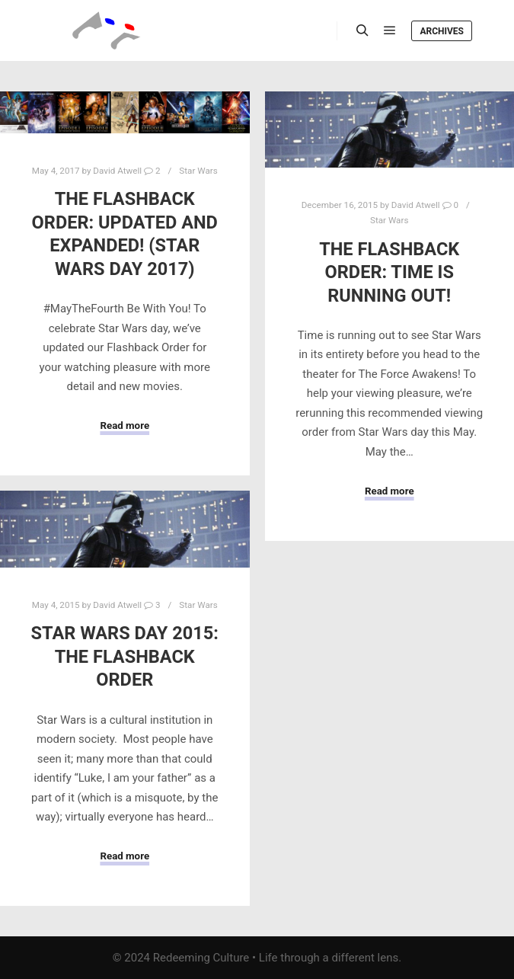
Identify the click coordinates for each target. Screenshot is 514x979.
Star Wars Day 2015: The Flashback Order (125, 656)
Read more (124, 425)
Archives (442, 31)
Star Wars (198, 170)
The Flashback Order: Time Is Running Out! (389, 272)
